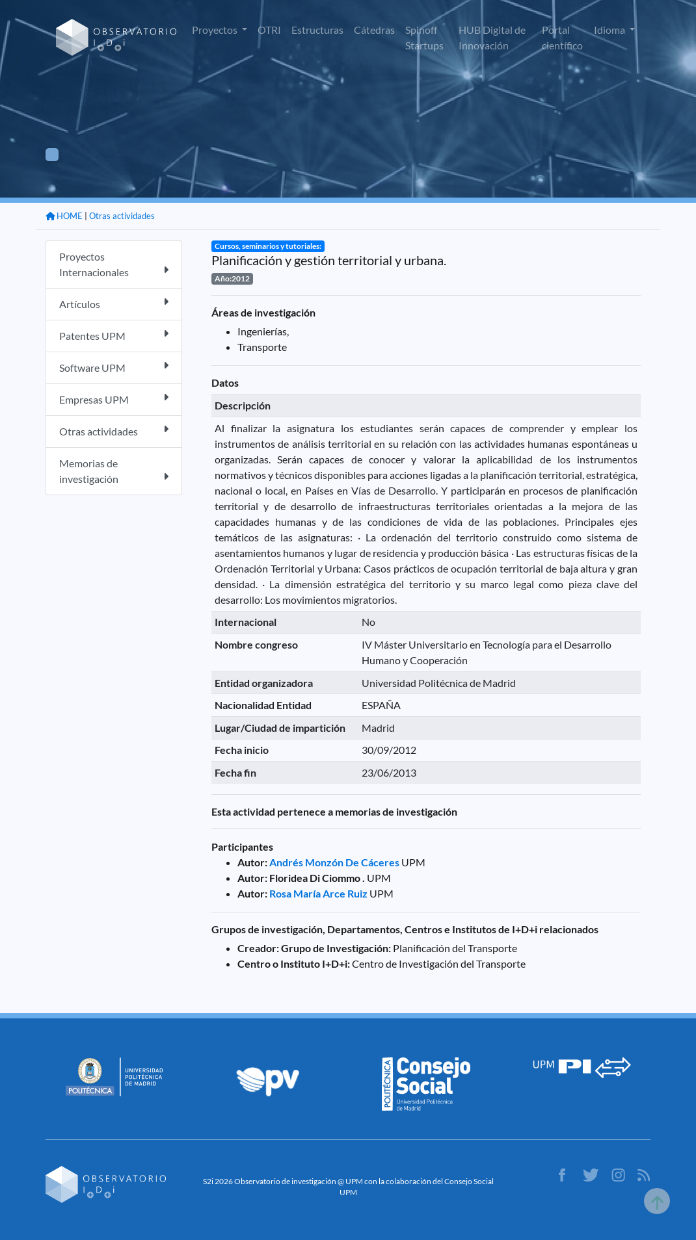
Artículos (113, 303)
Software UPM (113, 367)
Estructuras (317, 29)
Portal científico (562, 37)
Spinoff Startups (424, 37)
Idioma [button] (610, 29)
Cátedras (374, 29)
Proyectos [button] (215, 29)
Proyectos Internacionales (113, 264)
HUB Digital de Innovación (492, 37)
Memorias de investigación (113, 471)
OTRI (269, 29)
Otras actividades (122, 216)
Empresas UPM (113, 399)
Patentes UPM (113, 335)
